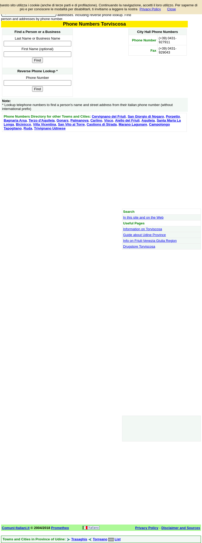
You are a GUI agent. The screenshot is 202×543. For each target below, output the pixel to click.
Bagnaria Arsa (15, 120)
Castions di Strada (102, 124)
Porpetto (173, 116)
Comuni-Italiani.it (15, 528)
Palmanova (79, 120)
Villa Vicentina (44, 124)
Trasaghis (79, 539)
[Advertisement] (94, 170)
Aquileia (148, 120)
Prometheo (60, 528)
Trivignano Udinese (49, 128)
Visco (108, 120)
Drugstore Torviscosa (139, 246)
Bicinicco (23, 124)
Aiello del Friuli (127, 120)
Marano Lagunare (133, 124)
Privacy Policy (150, 9)
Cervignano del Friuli (109, 116)
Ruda (28, 128)
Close (171, 9)
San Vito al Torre (71, 124)
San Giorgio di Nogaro (146, 116)
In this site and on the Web (143, 217)
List (117, 539)
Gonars (63, 120)
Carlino (96, 120)
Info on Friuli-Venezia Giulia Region (150, 241)
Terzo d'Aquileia (42, 120)
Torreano (100, 539)
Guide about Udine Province (144, 235)
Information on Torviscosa (142, 229)
